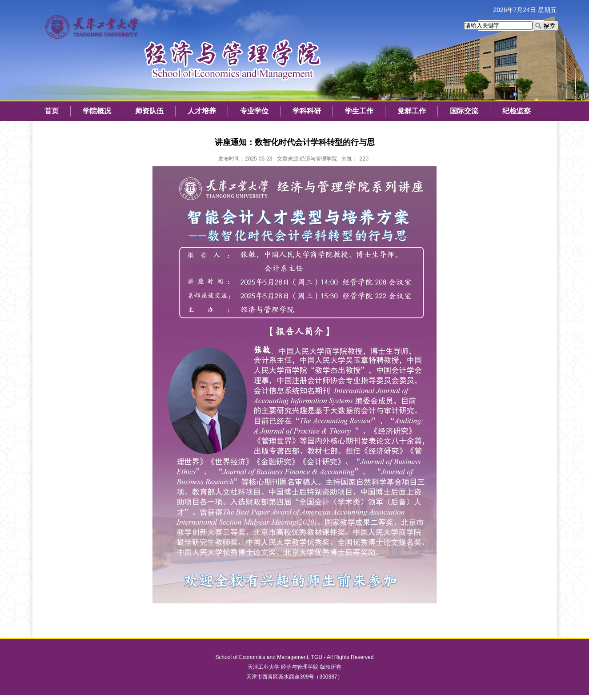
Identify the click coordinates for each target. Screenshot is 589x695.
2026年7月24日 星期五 (525, 10)
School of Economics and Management (262, 657)
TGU (316, 657)
